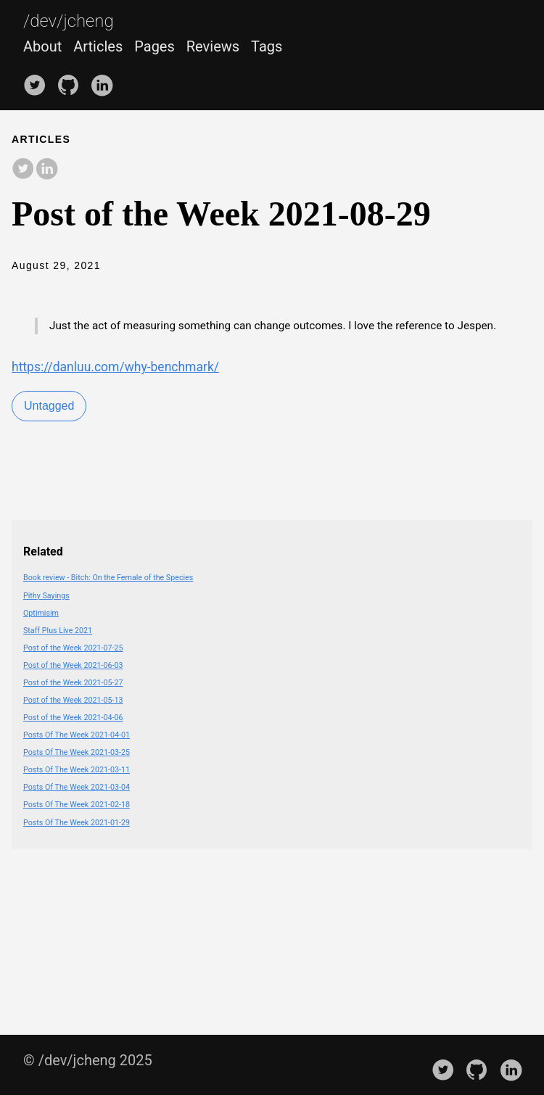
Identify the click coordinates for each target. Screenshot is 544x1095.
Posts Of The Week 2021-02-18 (76, 804)
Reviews (212, 46)
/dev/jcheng (68, 21)
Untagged (49, 406)
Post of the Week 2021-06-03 (73, 665)
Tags (266, 46)
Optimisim (41, 613)
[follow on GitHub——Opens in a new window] (72, 80)
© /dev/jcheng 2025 (87, 1060)
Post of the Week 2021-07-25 (73, 648)
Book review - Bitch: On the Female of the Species (108, 577)
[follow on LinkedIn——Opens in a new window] (105, 80)
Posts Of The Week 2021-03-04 (76, 787)
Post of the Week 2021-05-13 (73, 700)
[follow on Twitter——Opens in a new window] (38, 80)
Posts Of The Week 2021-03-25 (76, 752)
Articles (98, 46)
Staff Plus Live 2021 (57, 630)
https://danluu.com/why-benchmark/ (115, 367)
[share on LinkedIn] (46, 169)
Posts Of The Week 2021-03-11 (76, 769)
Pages (154, 46)
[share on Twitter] (23, 169)
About (42, 46)
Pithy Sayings (46, 595)
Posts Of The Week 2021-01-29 (76, 822)
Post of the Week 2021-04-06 (73, 717)
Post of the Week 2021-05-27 (73, 682)
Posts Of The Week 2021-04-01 (76, 735)
